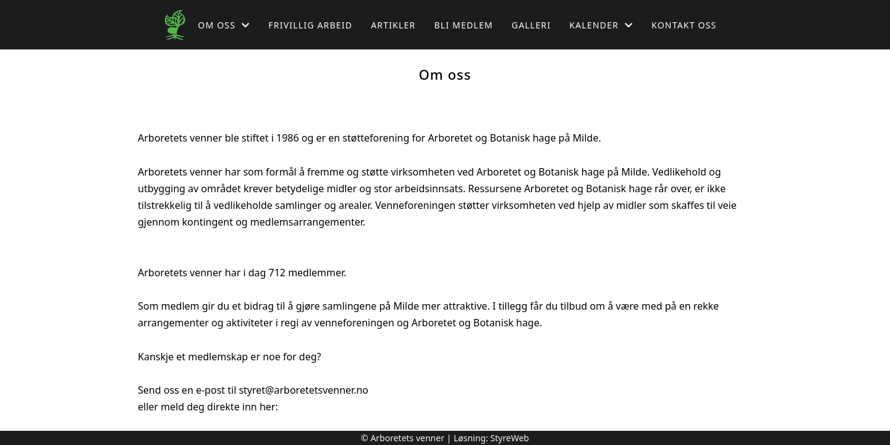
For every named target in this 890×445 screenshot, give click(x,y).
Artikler (393, 25)
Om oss (224, 25)
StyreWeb (509, 438)
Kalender (601, 25)
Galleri (531, 25)
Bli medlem (463, 25)
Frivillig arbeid (310, 25)
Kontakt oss (683, 25)
